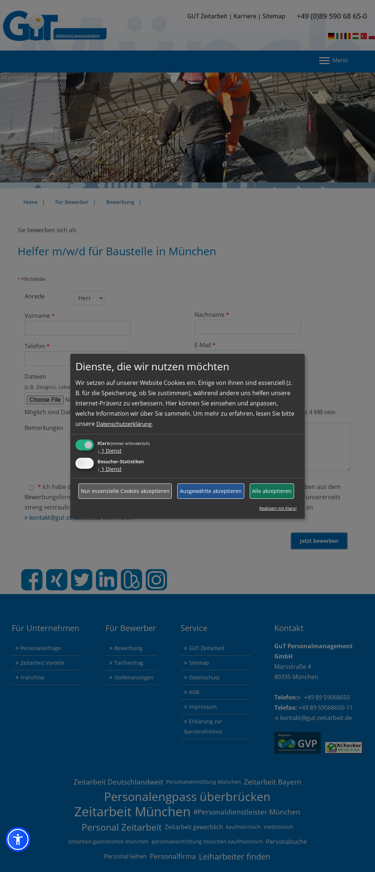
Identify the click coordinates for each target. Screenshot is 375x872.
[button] (18, 839)
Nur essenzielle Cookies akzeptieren (125, 490)
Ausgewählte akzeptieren (211, 490)
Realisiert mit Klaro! (278, 508)
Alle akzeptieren (272, 490)
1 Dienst (109, 450)
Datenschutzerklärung (127, 424)
